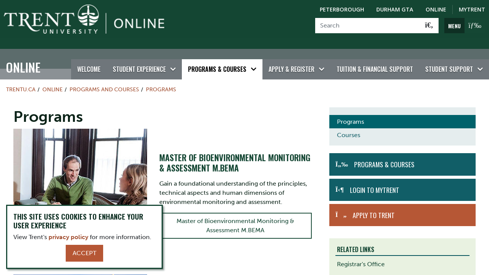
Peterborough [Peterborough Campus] (342, 9)
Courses (348, 124)
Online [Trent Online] (436, 9)
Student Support (449, 58)
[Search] (367, 25)
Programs (161, 78)
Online (23, 56)
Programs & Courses (217, 58)
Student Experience (139, 58)
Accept (84, 253)
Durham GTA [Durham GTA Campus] (394, 9)
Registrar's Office (361, 253)
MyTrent (472, 9)
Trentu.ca (21, 78)
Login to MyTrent (374, 179)
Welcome (88, 58)
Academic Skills (359, 267)
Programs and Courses (104, 78)
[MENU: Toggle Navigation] (464, 25)
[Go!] (429, 25)
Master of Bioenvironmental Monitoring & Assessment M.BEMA (235, 215)
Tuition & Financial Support (375, 58)
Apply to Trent (374, 204)
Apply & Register (291, 58)
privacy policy (68, 237)
